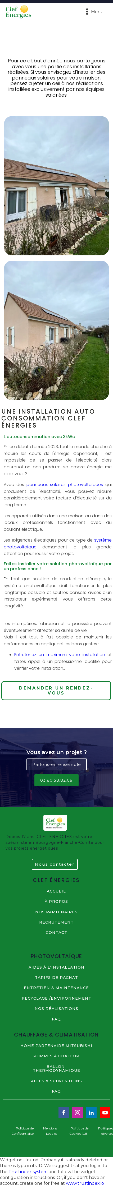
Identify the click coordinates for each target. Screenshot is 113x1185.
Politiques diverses (105, 1130)
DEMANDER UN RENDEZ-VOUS (56, 691)
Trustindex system (28, 1171)
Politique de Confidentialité (22, 1130)
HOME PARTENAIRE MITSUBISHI (56, 1046)
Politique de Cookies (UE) (78, 1130)
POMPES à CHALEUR (56, 1056)
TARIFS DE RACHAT (56, 978)
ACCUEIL (56, 891)
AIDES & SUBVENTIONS (56, 1081)
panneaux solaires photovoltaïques (64, 485)
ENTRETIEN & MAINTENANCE (56, 988)
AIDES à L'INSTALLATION (56, 967)
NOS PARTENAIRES (56, 912)
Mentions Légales (50, 1130)
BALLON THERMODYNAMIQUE (56, 1069)
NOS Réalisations (56, 1009)
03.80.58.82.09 (56, 780)
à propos (56, 902)
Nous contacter (55, 864)
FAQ (56, 1019)
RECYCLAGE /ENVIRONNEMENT (56, 998)
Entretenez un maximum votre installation (59, 655)
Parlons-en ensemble (56, 764)
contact (56, 933)
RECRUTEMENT (56, 922)
